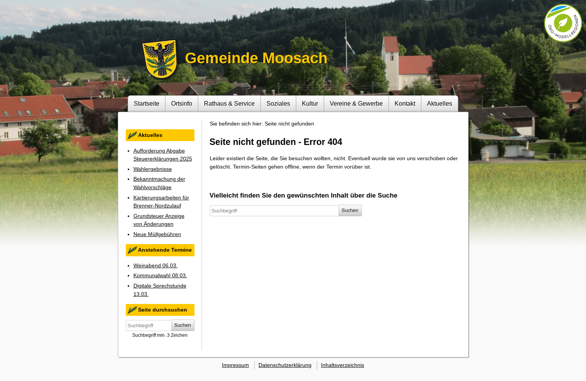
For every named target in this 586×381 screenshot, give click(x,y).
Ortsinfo (181, 103)
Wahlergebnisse (152, 169)
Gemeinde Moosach (256, 58)
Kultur (310, 103)
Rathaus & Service (229, 103)
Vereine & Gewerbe (356, 103)
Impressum (235, 365)
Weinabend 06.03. (155, 265)
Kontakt (405, 103)
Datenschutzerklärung (284, 365)
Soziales (278, 103)
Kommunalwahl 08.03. (160, 275)
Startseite (146, 103)
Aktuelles (439, 103)
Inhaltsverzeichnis (342, 365)
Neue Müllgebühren (157, 234)
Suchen (182, 325)
